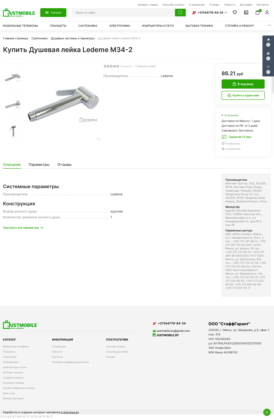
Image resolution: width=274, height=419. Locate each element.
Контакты (57, 356)
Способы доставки (117, 351)
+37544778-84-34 (210, 12)
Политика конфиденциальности (70, 362)
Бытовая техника (199, 25)
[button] (209, 12)
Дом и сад (9, 393)
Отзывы (110, 356)
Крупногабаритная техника (19, 387)
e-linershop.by (70, 412)
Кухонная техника (13, 382)
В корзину (243, 84)
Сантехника (87, 25)
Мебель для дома (13, 398)
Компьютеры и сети (158, 25)
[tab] (14, 165)
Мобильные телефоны (20, 25)
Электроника (119, 25)
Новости (57, 351)
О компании (59, 346)
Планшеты (58, 25)
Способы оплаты (116, 346)
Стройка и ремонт (239, 25)
